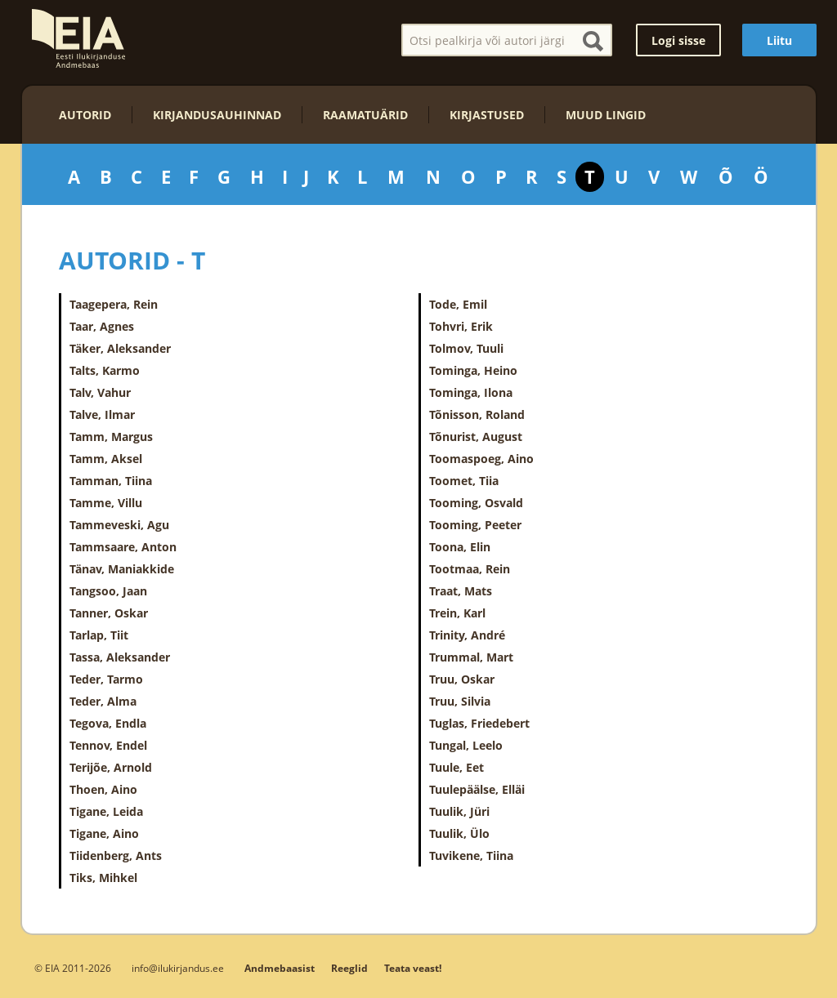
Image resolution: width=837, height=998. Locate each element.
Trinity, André (467, 635)
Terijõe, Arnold (110, 767)
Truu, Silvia (459, 701)
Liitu (779, 40)
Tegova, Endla (107, 723)
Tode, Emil (458, 304)
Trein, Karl (457, 613)
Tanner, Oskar (108, 613)
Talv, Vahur (100, 392)
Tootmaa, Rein (469, 569)
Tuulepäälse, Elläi (477, 789)
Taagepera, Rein (113, 304)
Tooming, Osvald (476, 502)
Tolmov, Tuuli (466, 348)
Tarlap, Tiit (98, 635)
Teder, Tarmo (106, 679)
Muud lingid (606, 115)
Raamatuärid (365, 115)
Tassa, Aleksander (119, 657)
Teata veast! (412, 968)
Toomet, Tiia (464, 480)
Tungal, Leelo (466, 745)
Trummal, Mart (471, 657)
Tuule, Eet (456, 767)
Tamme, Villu (105, 502)
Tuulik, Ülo (459, 833)
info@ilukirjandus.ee (178, 967)
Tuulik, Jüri (459, 811)
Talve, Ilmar (102, 414)
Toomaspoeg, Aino (481, 458)
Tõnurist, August (475, 436)
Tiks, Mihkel (103, 877)
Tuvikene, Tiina (471, 855)
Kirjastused (487, 115)
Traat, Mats (460, 591)
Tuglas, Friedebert (479, 723)
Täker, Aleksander (120, 348)
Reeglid (349, 968)
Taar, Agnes (101, 326)
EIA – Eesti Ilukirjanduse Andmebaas (78, 38)
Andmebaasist (279, 968)
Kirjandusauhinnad (217, 115)
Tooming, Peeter (475, 524)
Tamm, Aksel (105, 458)
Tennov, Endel (108, 745)
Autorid (85, 115)
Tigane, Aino (104, 833)
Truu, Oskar (462, 679)
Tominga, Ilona (470, 392)
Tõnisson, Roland (477, 414)
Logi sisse (678, 40)
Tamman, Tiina (110, 480)
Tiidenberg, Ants (115, 855)
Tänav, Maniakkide (121, 569)
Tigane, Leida (106, 811)
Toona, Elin (459, 547)
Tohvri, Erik (461, 326)
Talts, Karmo (104, 370)
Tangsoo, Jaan (108, 591)
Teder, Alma (103, 701)
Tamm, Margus (111, 436)
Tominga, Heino (473, 370)
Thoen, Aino (103, 789)
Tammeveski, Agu (119, 524)
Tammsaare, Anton (123, 547)
